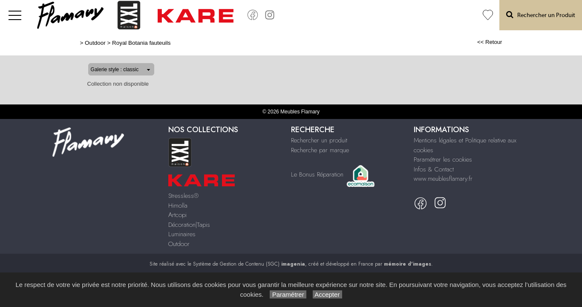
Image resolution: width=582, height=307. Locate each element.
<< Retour (517, 42)
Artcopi (177, 215)
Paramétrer (287, 294)
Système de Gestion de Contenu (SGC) (249, 264)
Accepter (327, 294)
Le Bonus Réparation (317, 174)
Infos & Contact (434, 169)
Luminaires (182, 234)
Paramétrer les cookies (443, 159)
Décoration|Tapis (189, 224)
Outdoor (68, 43)
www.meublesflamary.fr (443, 178)
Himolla (177, 205)
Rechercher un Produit (540, 15)
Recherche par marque (320, 150)
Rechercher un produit (319, 140)
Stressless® (183, 195)
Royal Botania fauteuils (113, 43)
